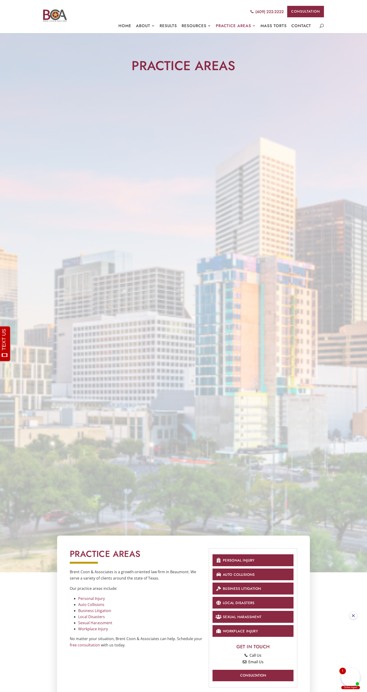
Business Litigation (94, 610)
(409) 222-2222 (263, 12)
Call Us (253, 658)
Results (168, 26)
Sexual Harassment (95, 622)
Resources (194, 26)
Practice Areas (233, 26)
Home (124, 26)
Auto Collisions (91, 604)
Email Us (253, 665)
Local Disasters (91, 616)
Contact (301, 26)
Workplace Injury (93, 628)
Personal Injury (91, 598)
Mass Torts (274, 26)
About (143, 26)
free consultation (85, 645)
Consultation (304, 11)
